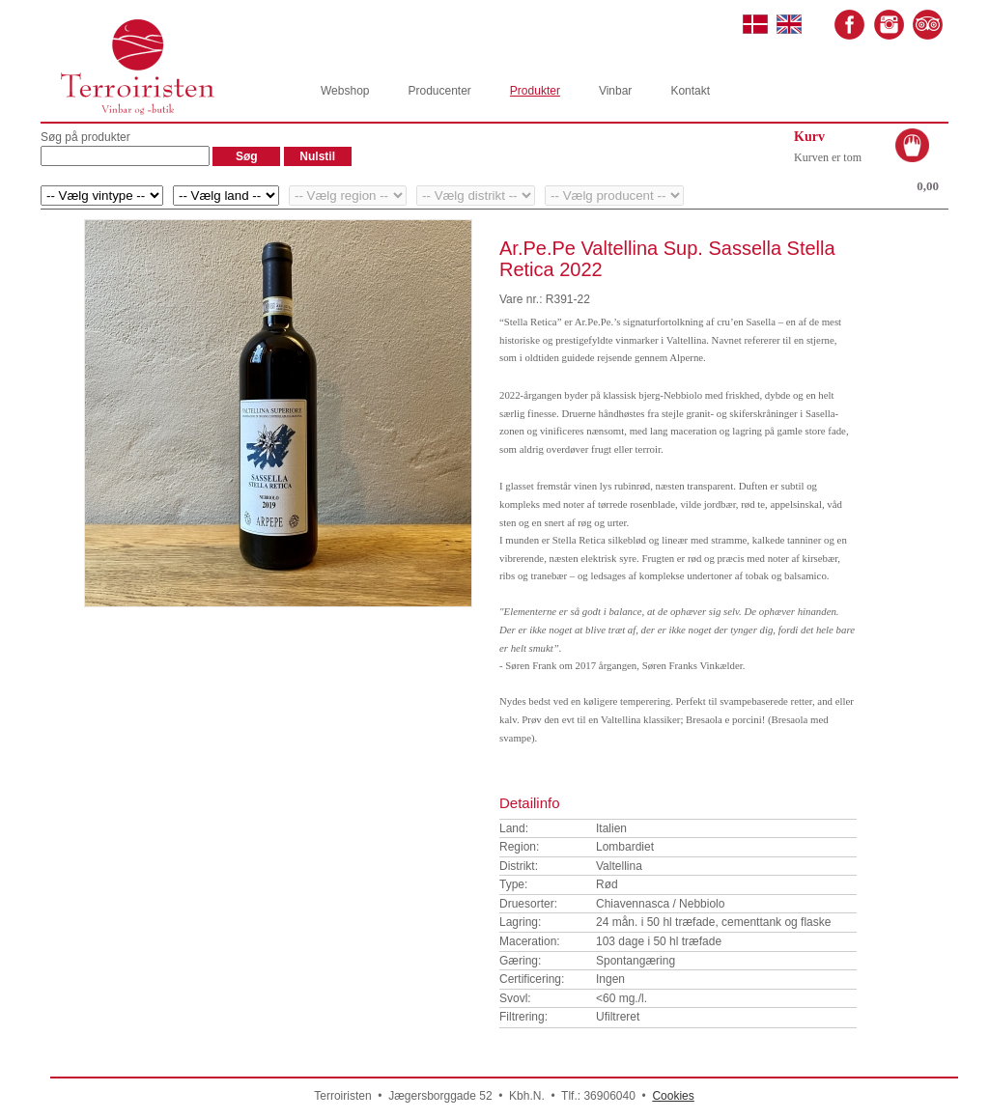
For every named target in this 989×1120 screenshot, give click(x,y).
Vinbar (615, 91)
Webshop (345, 91)
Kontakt (690, 91)
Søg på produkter (85, 137)
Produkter (535, 91)
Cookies (672, 1096)
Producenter (439, 91)
